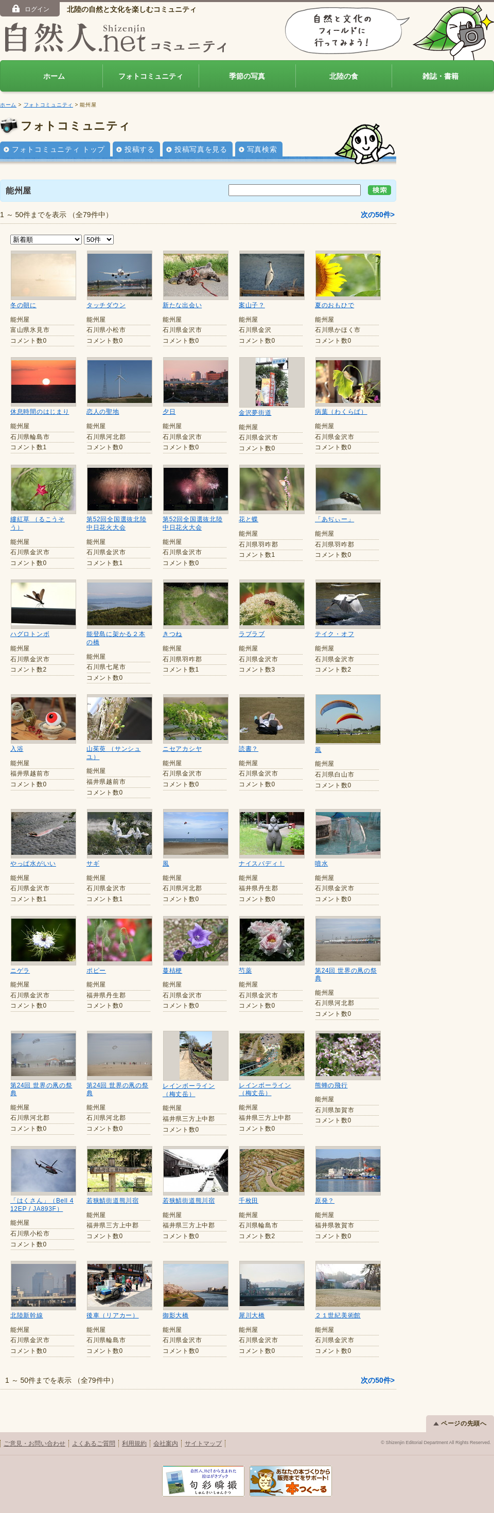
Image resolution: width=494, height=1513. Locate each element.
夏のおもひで (334, 305)
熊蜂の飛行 (331, 1085)
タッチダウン (106, 305)
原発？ (324, 1200)
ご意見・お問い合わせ (34, 1443)
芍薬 (245, 970)
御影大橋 (176, 1315)
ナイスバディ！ (262, 863)
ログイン (30, 9)
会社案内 (165, 1443)
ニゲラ (20, 970)
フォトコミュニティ (150, 76)
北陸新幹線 (26, 1315)
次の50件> (378, 214)
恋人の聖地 (102, 411)
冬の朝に (23, 305)
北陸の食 (343, 76)
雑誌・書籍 (440, 76)
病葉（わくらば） (341, 411)
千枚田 (248, 1200)
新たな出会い (182, 305)
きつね (172, 634)
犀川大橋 (252, 1315)
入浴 (16, 748)
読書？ (248, 748)
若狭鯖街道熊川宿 (112, 1200)
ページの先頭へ (460, 1423)
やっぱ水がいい (33, 863)
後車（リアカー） (112, 1315)
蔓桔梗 (172, 970)
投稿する (140, 149)
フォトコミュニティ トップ (58, 149)
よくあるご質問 (93, 1443)
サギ (92, 863)
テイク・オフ (334, 634)
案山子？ (252, 305)
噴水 (321, 863)
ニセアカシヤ (182, 748)
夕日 (169, 411)
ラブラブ (252, 634)
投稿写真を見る (200, 149)
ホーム (54, 76)
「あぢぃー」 (334, 519)
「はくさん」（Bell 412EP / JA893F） (42, 1204)
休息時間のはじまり (39, 411)
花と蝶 (248, 519)
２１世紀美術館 (338, 1315)
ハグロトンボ (29, 634)
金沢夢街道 (255, 412)
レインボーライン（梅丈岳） (189, 1090)
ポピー (96, 970)
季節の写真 (247, 76)
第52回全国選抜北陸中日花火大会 (116, 523)
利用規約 (134, 1443)
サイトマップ (203, 1443)
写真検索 (262, 149)
